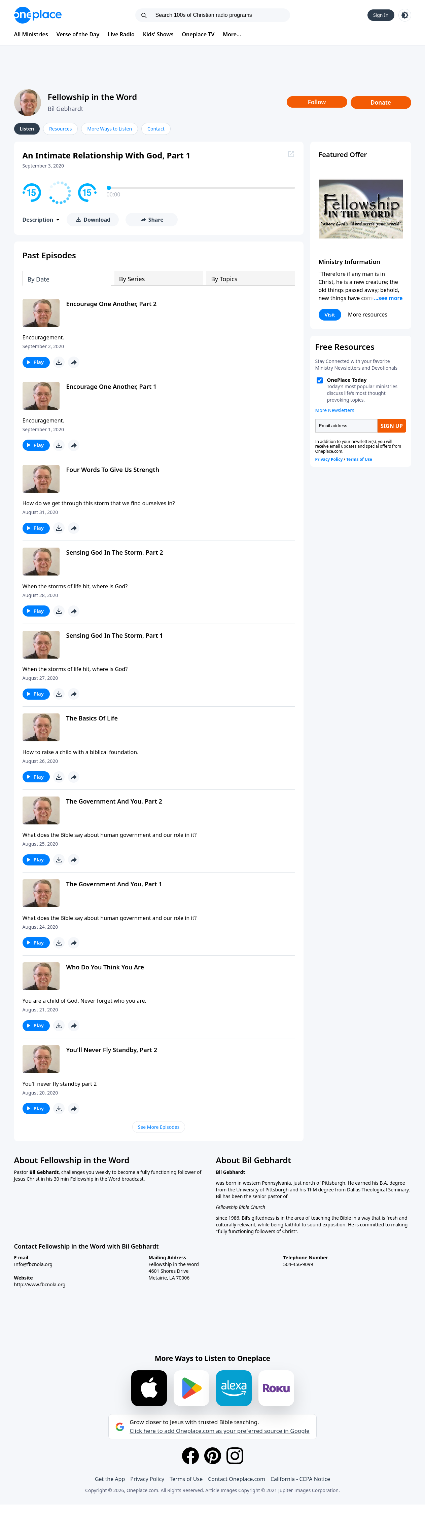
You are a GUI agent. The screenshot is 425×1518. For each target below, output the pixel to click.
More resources (367, 314)
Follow (317, 102)
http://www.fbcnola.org (40, 1284)
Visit (330, 314)
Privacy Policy (147, 1479)
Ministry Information (349, 262)
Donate (380, 102)
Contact (156, 128)
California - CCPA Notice (300, 1479)
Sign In (381, 15)
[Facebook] (190, 1455)
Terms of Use (186, 1479)
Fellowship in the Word (92, 96)
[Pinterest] (212, 1455)
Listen (27, 128)
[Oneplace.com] (38, 15)
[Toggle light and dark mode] (404, 15)
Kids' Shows (158, 34)
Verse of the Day (78, 34)
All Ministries (31, 34)
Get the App (110, 1479)
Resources (60, 128)
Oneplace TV (198, 34)
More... (232, 34)
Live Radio (121, 34)
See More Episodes (159, 1127)
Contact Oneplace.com (236, 1479)
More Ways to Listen (109, 128)
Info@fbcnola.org (33, 1264)
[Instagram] (234, 1455)
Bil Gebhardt (65, 109)
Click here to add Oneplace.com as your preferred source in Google (219, 1431)
